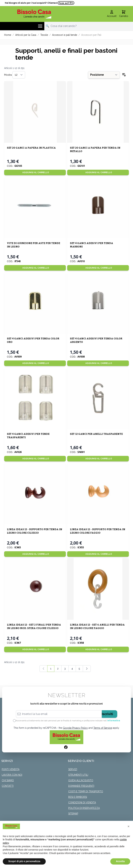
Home (7, 34)
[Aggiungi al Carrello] (35, 172)
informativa (113, 720)
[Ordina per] (104, 74)
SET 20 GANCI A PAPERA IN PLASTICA (31, 147)
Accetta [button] (120, 861)
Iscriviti (107, 713)
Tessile (44, 34)
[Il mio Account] (111, 13)
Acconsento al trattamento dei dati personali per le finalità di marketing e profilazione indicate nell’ (68, 720)
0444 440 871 (66, 3)
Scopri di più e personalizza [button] (24, 861)
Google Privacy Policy (75, 727)
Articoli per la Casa (25, 34)
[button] (128, 826)
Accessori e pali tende (64, 34)
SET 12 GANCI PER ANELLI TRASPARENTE (96, 433)
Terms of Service (102, 727)
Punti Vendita (10, 768)
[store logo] (34, 13)
